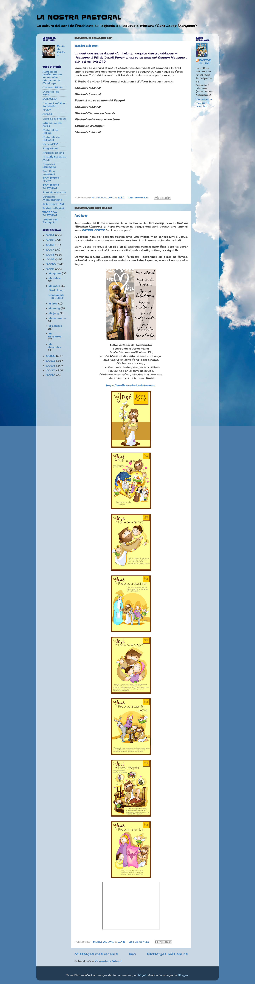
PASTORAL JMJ (205, 62)
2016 (50, 244)
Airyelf (142, 975)
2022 (51, 355)
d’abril (53, 303)
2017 (50, 249)
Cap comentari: (138, 197)
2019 (50, 259)
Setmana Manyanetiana (52, 198)
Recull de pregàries (48, 172)
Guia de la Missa (54, 118)
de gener (55, 273)
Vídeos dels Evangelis (50, 221)
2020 (51, 264)
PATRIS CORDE (93, 230)
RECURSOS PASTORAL (50, 187)
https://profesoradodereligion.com (131, 385)
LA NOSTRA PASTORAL (78, 17)
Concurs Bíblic (52, 87)
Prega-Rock (50, 148)
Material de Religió (50, 131)
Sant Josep (81, 216)
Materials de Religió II (51, 138)
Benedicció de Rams (86, 46)
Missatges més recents (96, 954)
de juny (54, 313)
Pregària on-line (53, 152)
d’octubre (55, 325)
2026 (51, 375)
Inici (132, 954)
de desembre (54, 345)
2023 (51, 360)
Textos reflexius (53, 208)
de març (55, 285)
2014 (50, 235)
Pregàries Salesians (49, 165)
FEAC (46, 110)
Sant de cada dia (54, 192)
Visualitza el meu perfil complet (204, 103)
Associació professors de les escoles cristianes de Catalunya (52, 77)
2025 (51, 370)
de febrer (55, 278)
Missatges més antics (167, 954)
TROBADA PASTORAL (50, 214)
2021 (50, 269)
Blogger (183, 975)
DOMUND (49, 98)
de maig (55, 308)
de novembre (54, 335)
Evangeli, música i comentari (54, 104)
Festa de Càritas (61, 50)
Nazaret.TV (50, 144)
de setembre (57, 318)
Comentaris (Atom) (108, 961)
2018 (50, 254)
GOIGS (47, 114)
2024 (51, 365)
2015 (50, 240)
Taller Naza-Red (53, 204)
